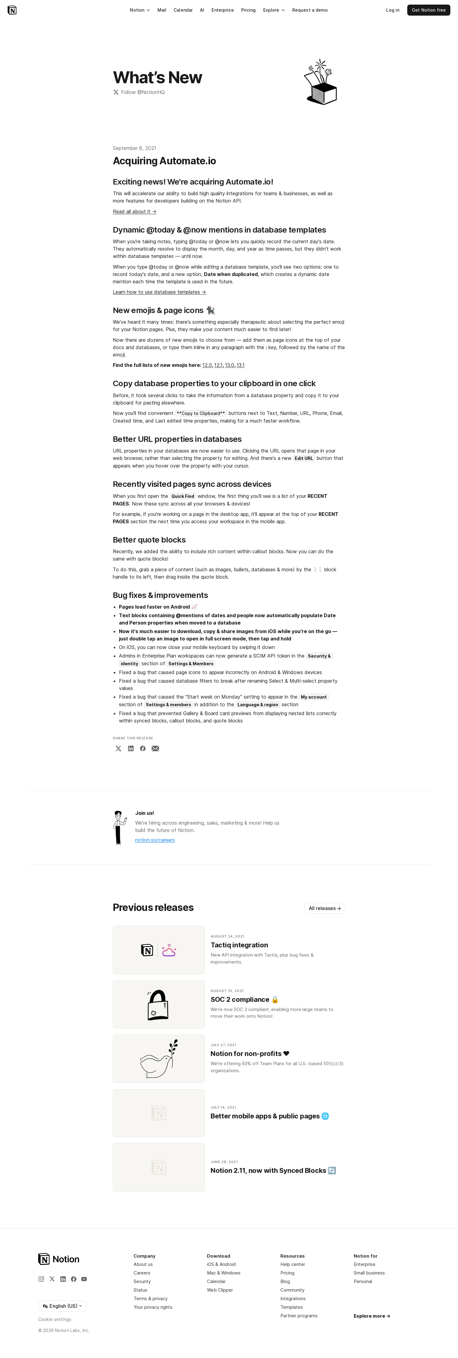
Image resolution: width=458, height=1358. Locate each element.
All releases (325, 908)
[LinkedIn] (131, 748)
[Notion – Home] (12, 10)
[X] (118, 748)
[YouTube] (84, 1279)
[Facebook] (143, 748)
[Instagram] (41, 1279)
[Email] (155, 748)
